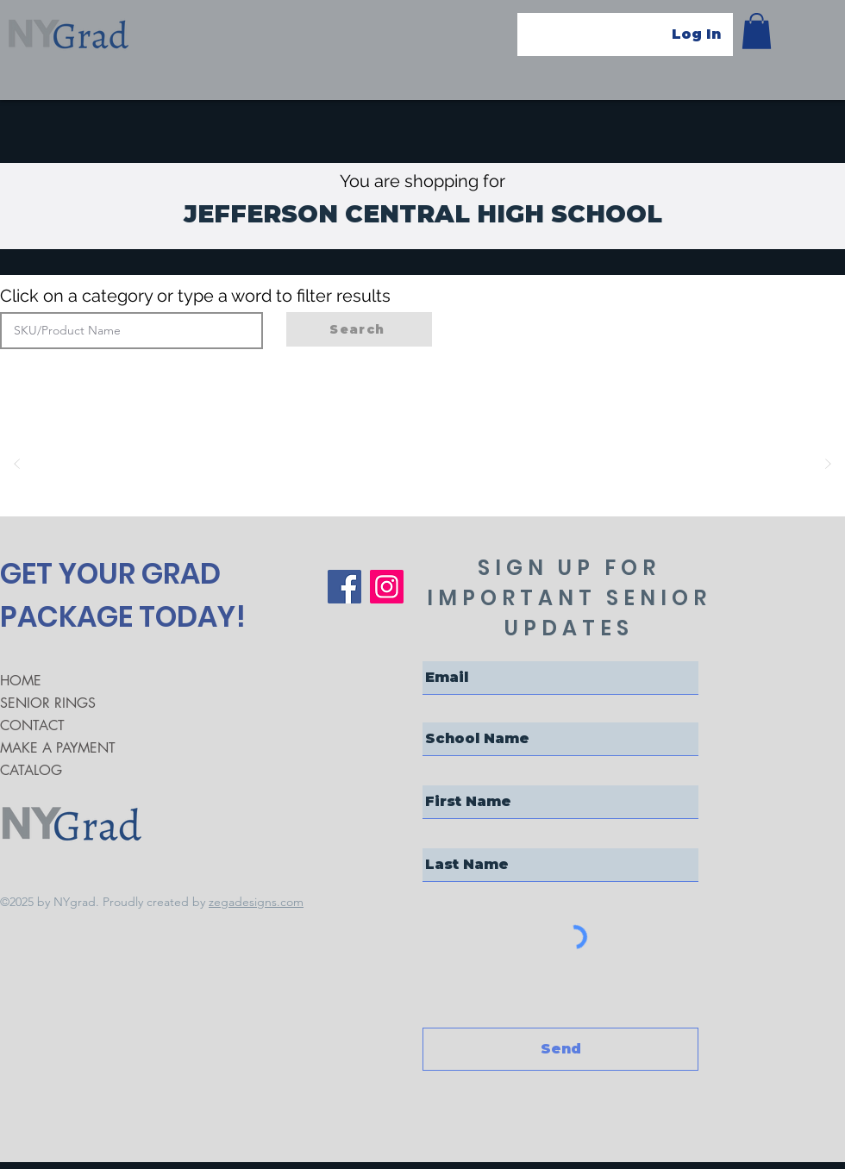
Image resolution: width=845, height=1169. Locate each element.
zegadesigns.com (256, 902)
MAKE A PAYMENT (58, 748)
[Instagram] (387, 586)
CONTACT (32, 725)
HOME (20, 681)
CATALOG (31, 770)
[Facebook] (344, 586)
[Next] (828, 464)
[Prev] (17, 464)
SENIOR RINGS (48, 703)
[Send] (560, 1049)
